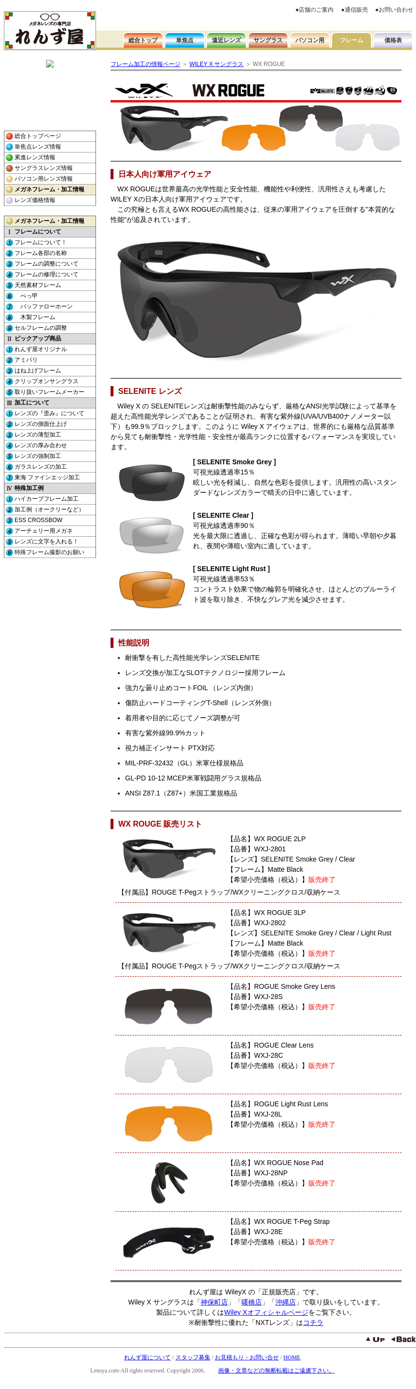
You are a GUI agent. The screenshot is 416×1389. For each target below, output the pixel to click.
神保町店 (214, 1302)
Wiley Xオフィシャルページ (266, 1312)
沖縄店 (285, 1302)
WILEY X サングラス (217, 64)
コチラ (313, 1322)
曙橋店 (251, 1302)
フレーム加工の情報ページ (145, 64)
